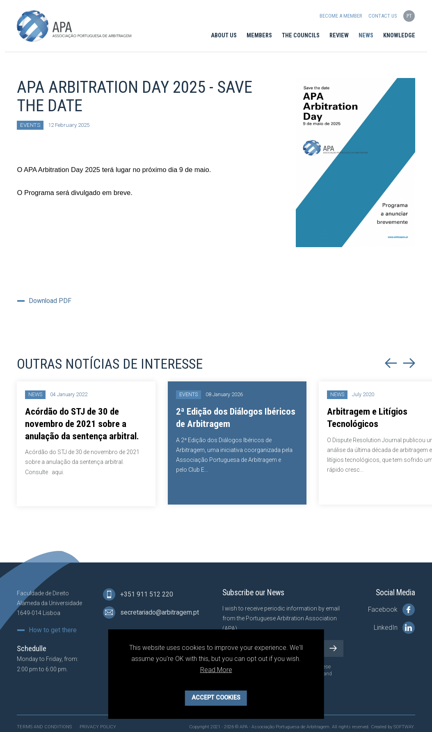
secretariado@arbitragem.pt (151, 612)
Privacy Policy (98, 727)
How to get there (53, 630)
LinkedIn (394, 628)
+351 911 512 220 (138, 594)
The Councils (301, 35)
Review (339, 35)
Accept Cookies (216, 697)
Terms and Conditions (44, 727)
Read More (216, 670)
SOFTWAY (403, 727)
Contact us (382, 16)
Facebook (391, 609)
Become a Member (341, 16)
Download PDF (50, 301)
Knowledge (399, 35)
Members (259, 35)
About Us (224, 35)
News (366, 35)
